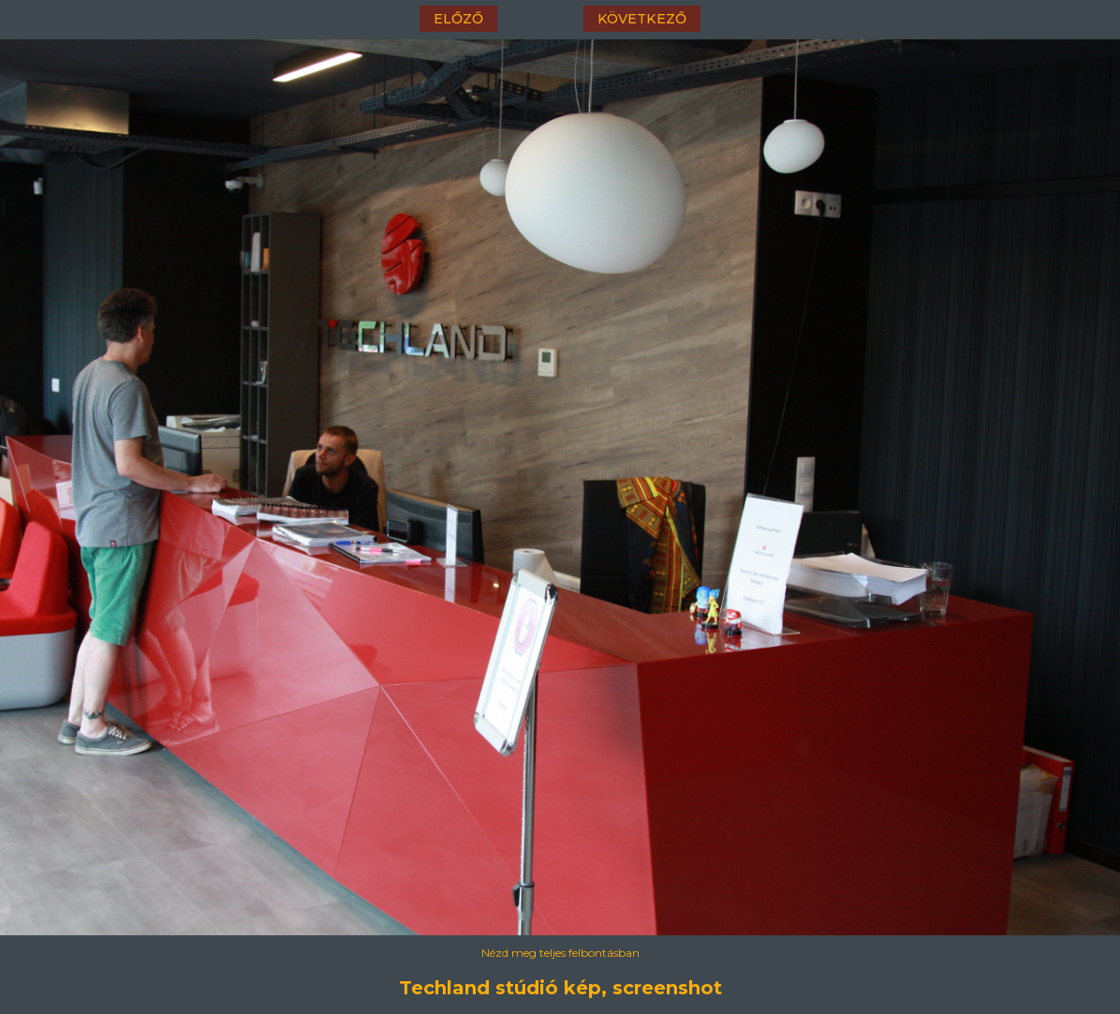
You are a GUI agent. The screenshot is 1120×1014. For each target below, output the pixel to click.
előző (458, 18)
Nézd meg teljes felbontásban (560, 953)
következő (641, 18)
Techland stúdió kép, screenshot (560, 988)
